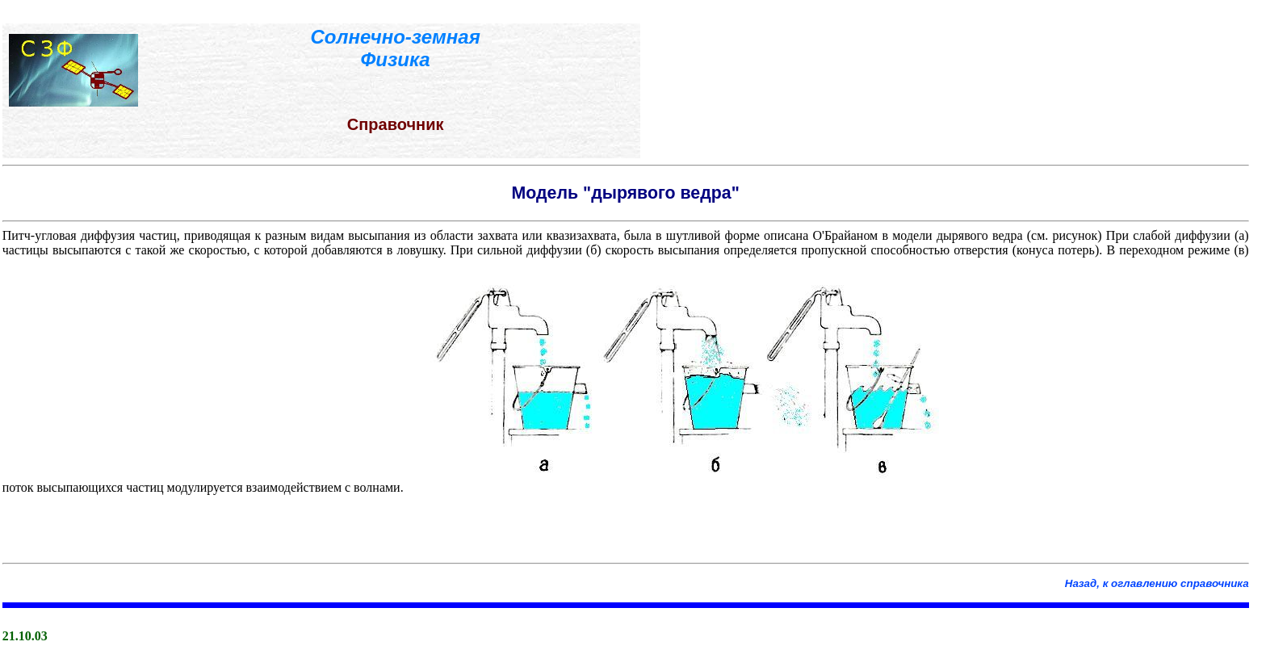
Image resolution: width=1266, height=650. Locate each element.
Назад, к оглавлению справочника (1157, 583)
